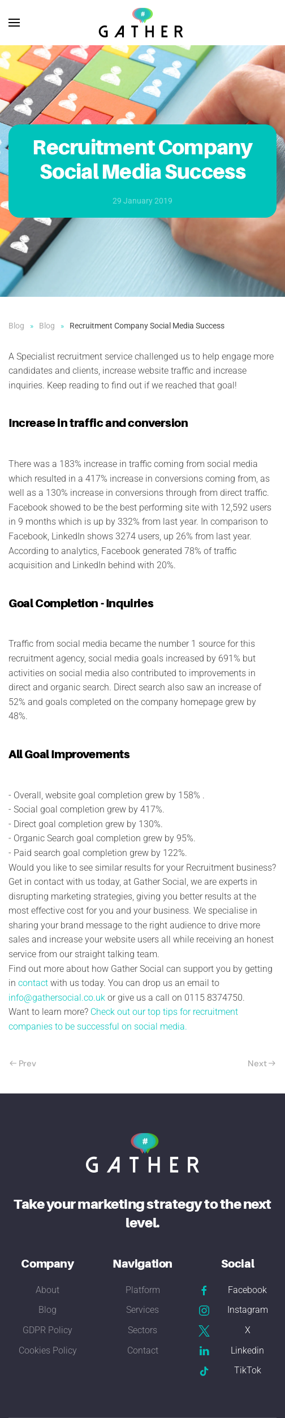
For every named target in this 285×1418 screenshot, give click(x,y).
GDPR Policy (47, 1330)
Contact (142, 1350)
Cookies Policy (48, 1350)
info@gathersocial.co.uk (56, 997)
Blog (47, 1309)
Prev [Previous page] (23, 1063)
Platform (143, 1290)
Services (142, 1309)
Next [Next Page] (261, 1063)
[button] (14, 22)
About (47, 1290)
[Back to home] (142, 22)
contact (33, 983)
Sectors (142, 1330)
